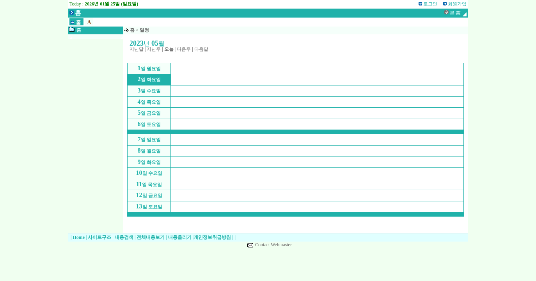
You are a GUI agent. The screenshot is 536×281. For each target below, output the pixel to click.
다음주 (184, 49)
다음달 (201, 49)
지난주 (154, 49)
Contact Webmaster (273, 244)
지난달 (137, 49)
